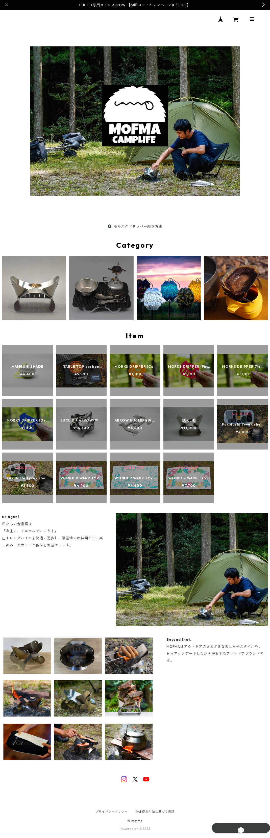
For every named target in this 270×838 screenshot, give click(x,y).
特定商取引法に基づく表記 (155, 812)
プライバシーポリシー (111, 812)
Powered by (135, 829)
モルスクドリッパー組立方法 (135, 226)
